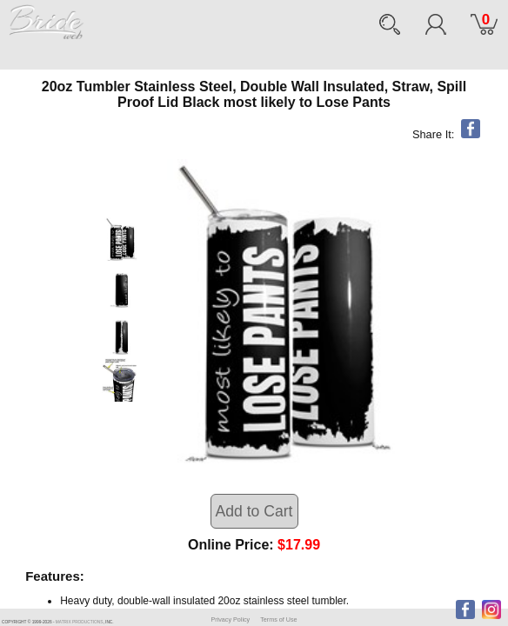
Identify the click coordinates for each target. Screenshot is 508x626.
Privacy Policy (230, 619)
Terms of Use (278, 619)
